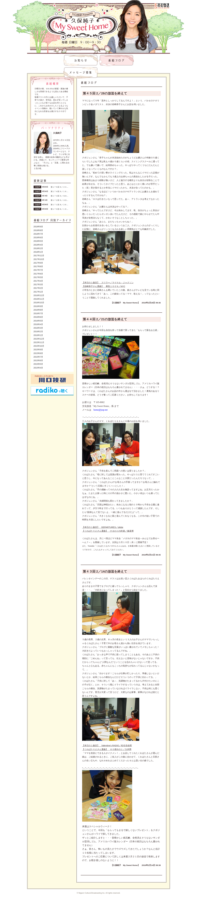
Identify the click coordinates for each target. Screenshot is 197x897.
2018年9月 (38, 226)
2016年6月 (38, 317)
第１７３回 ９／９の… (59, 196)
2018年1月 (38, 252)
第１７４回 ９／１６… (59, 191)
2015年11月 (39, 342)
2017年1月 (38, 292)
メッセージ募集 (81, 73)
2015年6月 (38, 360)
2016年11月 (39, 299)
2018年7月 (38, 234)
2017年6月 (38, 274)
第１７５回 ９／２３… (59, 187)
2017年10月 (39, 259)
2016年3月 (38, 328)
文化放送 (162, 5)
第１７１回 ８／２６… (59, 205)
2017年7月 (38, 270)
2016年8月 (38, 310)
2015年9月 (38, 349)
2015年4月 (38, 368)
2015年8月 (38, 353)
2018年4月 (38, 245)
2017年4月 (38, 281)
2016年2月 (38, 331)
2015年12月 (39, 339)
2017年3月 (38, 284)
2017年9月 (38, 263)
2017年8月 (38, 266)
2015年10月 (39, 346)
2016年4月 (38, 324)
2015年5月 (38, 364)
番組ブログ (116, 60)
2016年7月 (38, 313)
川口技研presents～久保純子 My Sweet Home (82, 21)
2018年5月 (38, 241)
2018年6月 (38, 237)
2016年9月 (38, 306)
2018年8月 (38, 230)
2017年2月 (38, 288)
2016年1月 (38, 335)
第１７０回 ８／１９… (59, 209)
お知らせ (81, 60)
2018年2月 (38, 248)
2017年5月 (38, 277)
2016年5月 (38, 321)
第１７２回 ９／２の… (59, 200)
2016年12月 (39, 295)
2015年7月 (38, 357)
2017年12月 (39, 255)
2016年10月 (39, 302)
